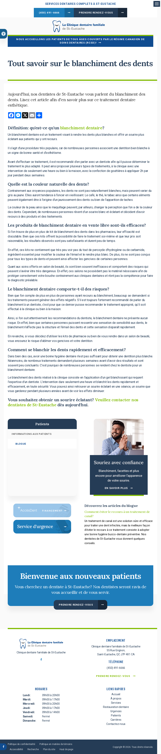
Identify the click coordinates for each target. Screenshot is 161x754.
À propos (116, 697)
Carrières (116, 718)
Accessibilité (16, 748)
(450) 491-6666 (49, 12)
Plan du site (49, 748)
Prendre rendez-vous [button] (96, 12)
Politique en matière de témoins (55, 743)
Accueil (116, 693)
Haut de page (66, 748)
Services (116, 701)
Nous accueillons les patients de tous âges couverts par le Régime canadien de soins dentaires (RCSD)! (80, 40)
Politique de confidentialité (21, 743)
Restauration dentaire (116, 706)
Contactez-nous (115, 723)
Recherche (33, 748)
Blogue (20, 443)
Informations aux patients (31, 433)
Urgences (116, 710)
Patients (116, 714)
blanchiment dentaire (81, 127)
